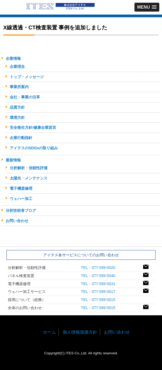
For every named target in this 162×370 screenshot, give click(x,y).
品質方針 (17, 107)
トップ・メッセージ (27, 77)
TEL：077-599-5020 (100, 267)
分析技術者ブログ (21, 210)
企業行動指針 (21, 138)
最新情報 (13, 160)
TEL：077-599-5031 (100, 284)
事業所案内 (19, 87)
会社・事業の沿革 (25, 97)
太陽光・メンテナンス (29, 178)
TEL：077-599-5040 (100, 276)
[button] (146, 7)
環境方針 (17, 117)
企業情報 (13, 58)
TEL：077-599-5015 (100, 300)
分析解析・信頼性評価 (29, 168)
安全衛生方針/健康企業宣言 (33, 127)
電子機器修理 (21, 188)
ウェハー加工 (21, 198)
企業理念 (17, 66)
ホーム (49, 332)
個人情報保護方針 (80, 332)
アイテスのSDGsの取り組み (34, 148)
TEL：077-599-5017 (100, 291)
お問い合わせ (17, 221)
